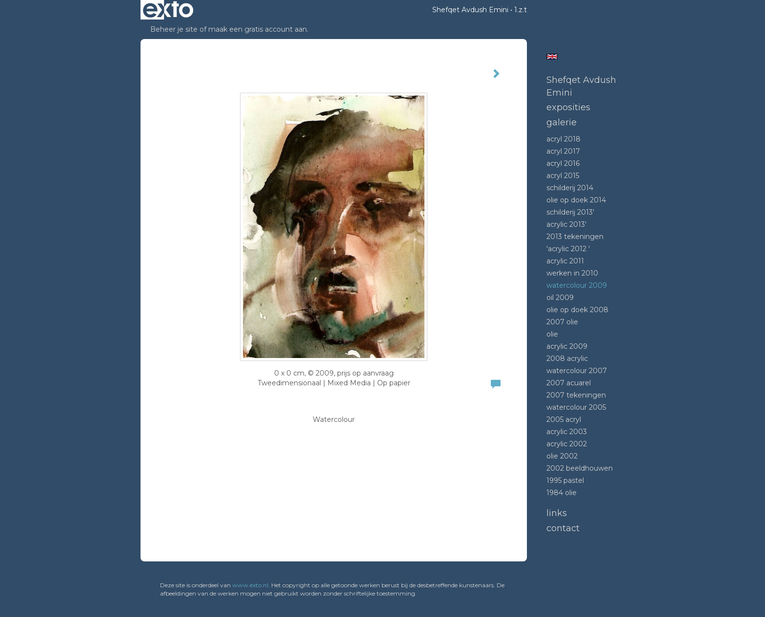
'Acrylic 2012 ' (568, 248)
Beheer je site (174, 29)
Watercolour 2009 (576, 285)
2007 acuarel (568, 382)
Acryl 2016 (563, 163)
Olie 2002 (562, 456)
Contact (563, 528)
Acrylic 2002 (566, 443)
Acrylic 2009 (566, 346)
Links (556, 513)
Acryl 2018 (563, 139)
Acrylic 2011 (565, 261)
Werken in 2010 (572, 273)
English (552, 57)
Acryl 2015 (562, 175)
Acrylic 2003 (566, 431)
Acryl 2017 (563, 151)
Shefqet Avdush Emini (470, 9)
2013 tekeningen (575, 236)
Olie (552, 334)
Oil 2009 (560, 297)
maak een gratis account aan (257, 29)
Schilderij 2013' (570, 212)
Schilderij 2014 (569, 187)
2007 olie (562, 322)
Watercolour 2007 (576, 370)
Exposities (568, 107)
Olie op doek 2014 (576, 200)
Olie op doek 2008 (577, 309)
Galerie (561, 122)
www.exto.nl (250, 585)
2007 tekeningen (576, 395)
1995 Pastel (565, 480)
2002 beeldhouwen (579, 468)
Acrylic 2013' (566, 224)
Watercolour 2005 (576, 407)
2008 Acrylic (567, 358)
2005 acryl (563, 419)
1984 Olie (561, 492)
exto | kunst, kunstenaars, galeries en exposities (168, 10)
